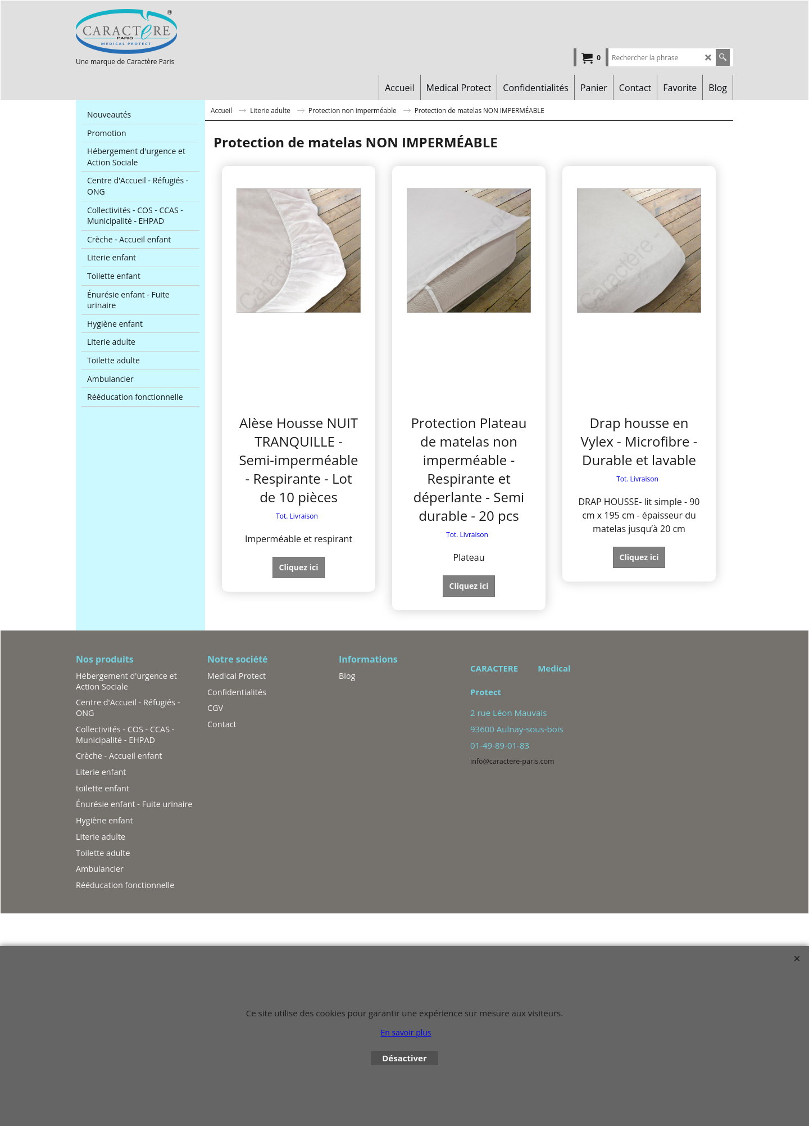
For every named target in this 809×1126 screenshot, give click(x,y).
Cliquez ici (298, 567)
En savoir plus (405, 1032)
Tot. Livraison (297, 516)
